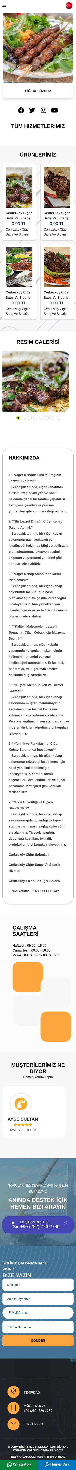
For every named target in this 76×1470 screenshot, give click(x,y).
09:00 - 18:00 (29, 945)
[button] (70, 5)
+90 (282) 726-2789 (40, 1226)
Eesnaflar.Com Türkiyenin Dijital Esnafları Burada (38, 1459)
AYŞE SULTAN (27, 1119)
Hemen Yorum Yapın (38, 1077)
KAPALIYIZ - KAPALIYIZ (36, 955)
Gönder (38, 1340)
